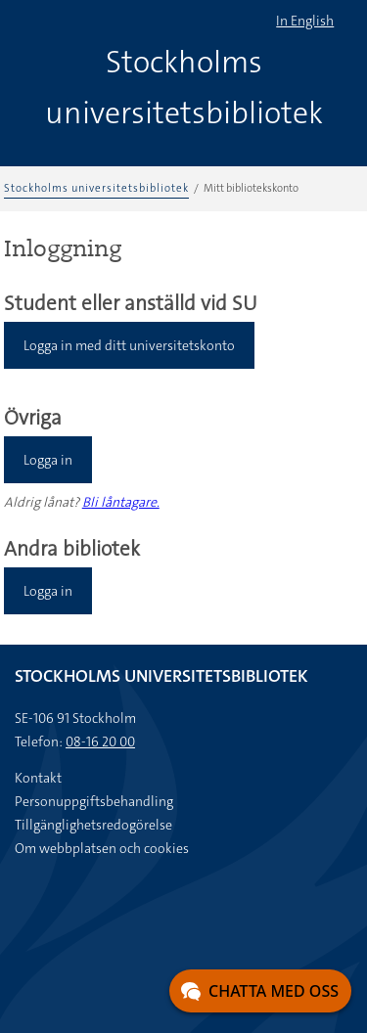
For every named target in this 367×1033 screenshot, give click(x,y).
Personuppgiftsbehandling (94, 801)
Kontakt (38, 777)
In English (305, 20)
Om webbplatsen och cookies (102, 848)
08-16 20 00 (100, 741)
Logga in (47, 460)
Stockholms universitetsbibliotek (96, 188)
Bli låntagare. (121, 502)
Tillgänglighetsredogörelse (93, 824)
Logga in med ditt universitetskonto (129, 345)
